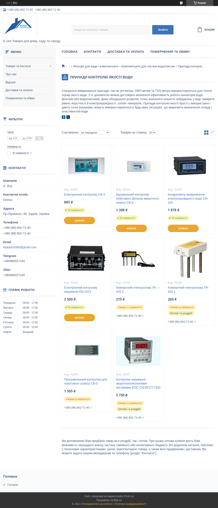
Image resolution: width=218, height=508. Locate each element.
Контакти (92, 51)
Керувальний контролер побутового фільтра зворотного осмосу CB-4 (137, 198)
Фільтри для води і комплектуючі (95, 66)
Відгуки (11, 82)
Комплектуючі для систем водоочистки (148, 66)
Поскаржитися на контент (97, 503)
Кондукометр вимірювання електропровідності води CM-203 (188, 198)
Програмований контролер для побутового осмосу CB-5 (85, 381)
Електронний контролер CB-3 (84, 194)
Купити (79, 220)
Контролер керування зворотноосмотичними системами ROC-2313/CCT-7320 (138, 383)
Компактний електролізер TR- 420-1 (188, 289)
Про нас (11, 74)
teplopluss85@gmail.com (20, 247)
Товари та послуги (18, 66)
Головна (69, 51)
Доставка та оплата (19, 90)
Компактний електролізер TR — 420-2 (138, 289)
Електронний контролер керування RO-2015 (80, 289)
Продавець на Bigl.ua (109, 500)
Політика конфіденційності (130, 503)
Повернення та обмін (20, 98)
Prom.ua (129, 496)
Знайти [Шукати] (163, 29)
